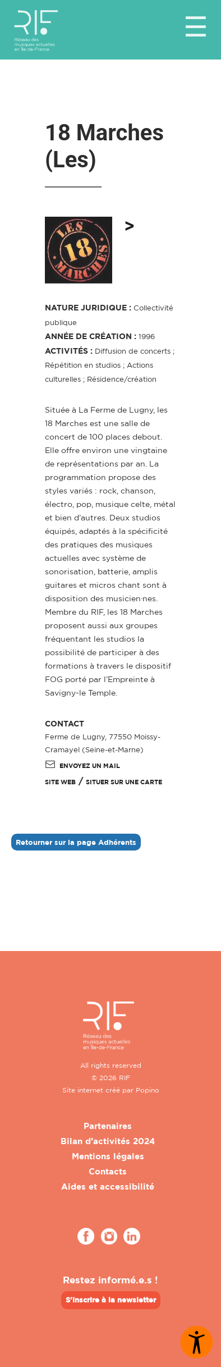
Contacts (108, 1171)
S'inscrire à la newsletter (111, 1300)
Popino (147, 1090)
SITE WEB (60, 782)
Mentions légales (108, 1156)
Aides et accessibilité (107, 1186)
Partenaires (108, 1126)
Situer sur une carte (124, 782)
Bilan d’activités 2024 (108, 1141)
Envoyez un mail (82, 765)
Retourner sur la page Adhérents (76, 842)
